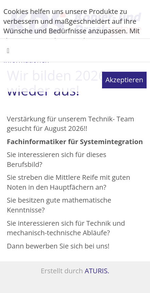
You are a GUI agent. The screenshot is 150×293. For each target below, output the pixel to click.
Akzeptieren (124, 79)
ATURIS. (97, 270)
